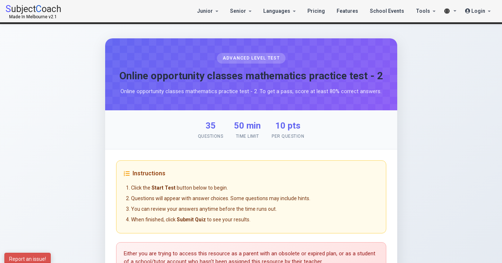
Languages (279, 11)
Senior (241, 11)
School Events (387, 11)
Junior (207, 11)
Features (347, 11)
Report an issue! (27, 259)
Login (478, 11)
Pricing (316, 11)
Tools (426, 11)
